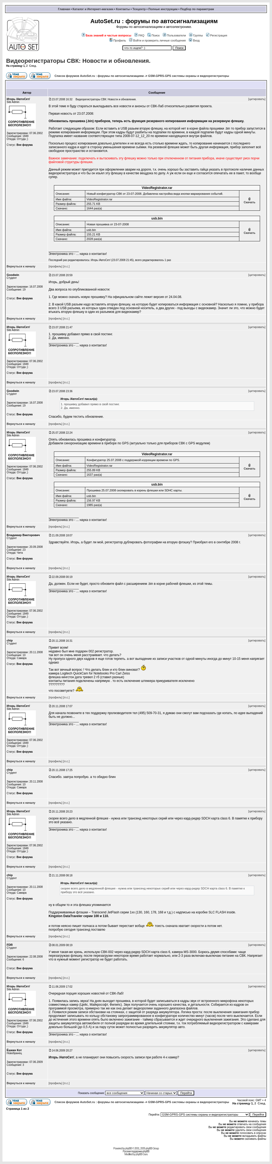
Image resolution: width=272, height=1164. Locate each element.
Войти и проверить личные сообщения (157, 40)
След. (33, 65)
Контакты (123, 9)
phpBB (128, 1148)
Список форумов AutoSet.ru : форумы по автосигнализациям (99, 75)
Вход (194, 40)
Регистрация (216, 35)
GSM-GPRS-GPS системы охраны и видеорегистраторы (188, 75)
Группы (196, 35)
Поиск (153, 35)
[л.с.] (66, 266)
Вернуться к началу (21, 266)
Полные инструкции (162, 9)
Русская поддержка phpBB (136, 1151)
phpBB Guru (141, 1154)
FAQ (139, 35)
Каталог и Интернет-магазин (93, 9)
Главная (64, 9)
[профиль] (55, 266)
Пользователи (174, 35)
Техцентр (139, 9)
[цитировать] (256, 99)
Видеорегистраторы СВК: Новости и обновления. (78, 60)
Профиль (117, 40)
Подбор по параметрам (197, 9)
